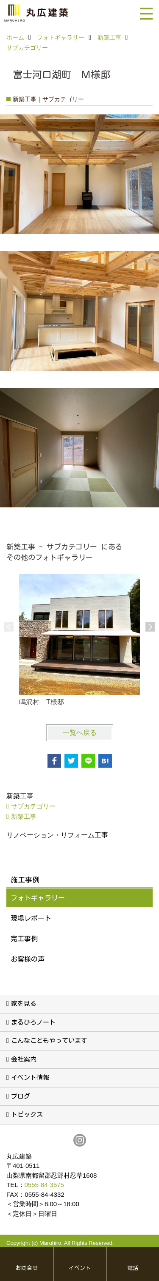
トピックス (27, 1114)
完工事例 (24, 938)
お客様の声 (28, 959)
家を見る (23, 1003)
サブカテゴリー (33, 806)
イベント (80, 1268)
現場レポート (31, 918)
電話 (132, 1268)
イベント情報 (30, 1077)
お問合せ (27, 1268)
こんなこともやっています (49, 1040)
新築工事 (23, 816)
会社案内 (23, 1059)
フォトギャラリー (38, 897)
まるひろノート (33, 1022)
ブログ (20, 1096)
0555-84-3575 (44, 1184)
